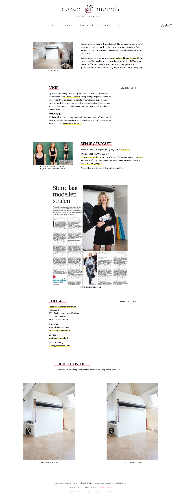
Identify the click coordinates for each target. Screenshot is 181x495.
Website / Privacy (75, 491)
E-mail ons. (125, 149)
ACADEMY (105, 25)
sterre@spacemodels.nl (59, 345)
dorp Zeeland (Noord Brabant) (124, 58)
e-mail (140, 157)
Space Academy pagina (91, 163)
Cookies (109, 491)
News (55, 25)
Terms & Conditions (94, 491)
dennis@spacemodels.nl (59, 330)
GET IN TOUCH (123, 25)
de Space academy (71, 96)
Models (68, 25)
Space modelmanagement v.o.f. (62, 306)
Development (86, 25)
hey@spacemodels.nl (72, 123)
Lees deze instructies (90, 157)
